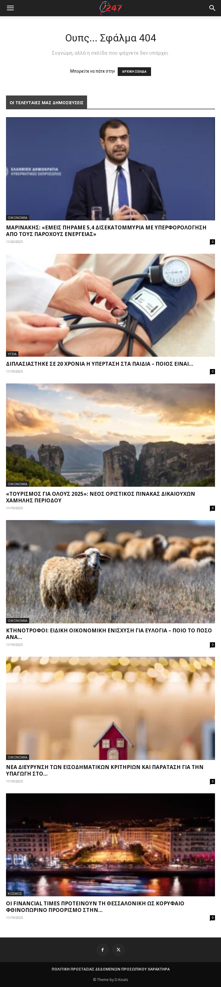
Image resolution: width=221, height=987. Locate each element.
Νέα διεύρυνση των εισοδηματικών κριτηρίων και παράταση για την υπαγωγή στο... (105, 770)
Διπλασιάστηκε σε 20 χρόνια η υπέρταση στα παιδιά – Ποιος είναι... (99, 363)
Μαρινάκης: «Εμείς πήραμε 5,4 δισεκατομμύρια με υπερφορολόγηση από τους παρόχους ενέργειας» (106, 231)
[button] (212, 8)
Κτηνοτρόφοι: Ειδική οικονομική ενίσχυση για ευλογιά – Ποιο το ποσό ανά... (109, 633)
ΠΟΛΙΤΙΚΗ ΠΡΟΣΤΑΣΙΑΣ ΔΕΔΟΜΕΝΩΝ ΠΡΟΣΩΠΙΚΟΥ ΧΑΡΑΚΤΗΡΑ (111, 969)
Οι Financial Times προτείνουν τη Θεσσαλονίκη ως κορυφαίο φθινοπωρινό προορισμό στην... (95, 906)
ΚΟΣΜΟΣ (15, 893)
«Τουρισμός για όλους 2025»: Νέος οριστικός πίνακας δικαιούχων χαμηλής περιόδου (100, 497)
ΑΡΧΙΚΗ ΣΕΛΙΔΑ (134, 72)
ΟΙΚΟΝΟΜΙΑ (17, 217)
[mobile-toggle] (10, 8)
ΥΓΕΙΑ (12, 354)
